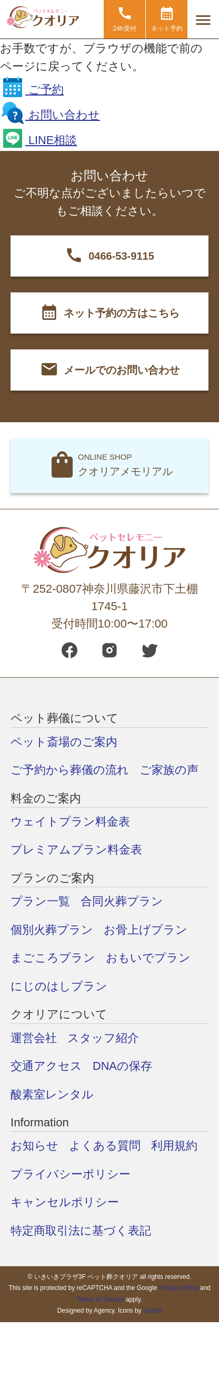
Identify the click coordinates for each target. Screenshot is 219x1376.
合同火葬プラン (122, 901)
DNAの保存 (123, 1064)
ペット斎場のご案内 (64, 741)
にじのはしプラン (59, 985)
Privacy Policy (178, 1285)
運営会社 (34, 1036)
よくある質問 (105, 1144)
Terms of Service (100, 1297)
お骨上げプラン (145, 929)
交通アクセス (46, 1064)
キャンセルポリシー (65, 1200)
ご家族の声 (169, 769)
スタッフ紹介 (103, 1036)
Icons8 (152, 1309)
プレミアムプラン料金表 (76, 849)
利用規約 (174, 1144)
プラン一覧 (40, 901)
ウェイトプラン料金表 (70, 821)
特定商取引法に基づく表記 (81, 1229)
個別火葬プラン (52, 929)
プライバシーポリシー (71, 1172)
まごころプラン (53, 957)
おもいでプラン (148, 957)
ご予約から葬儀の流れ (70, 769)
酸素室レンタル (52, 1092)
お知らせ (34, 1144)
